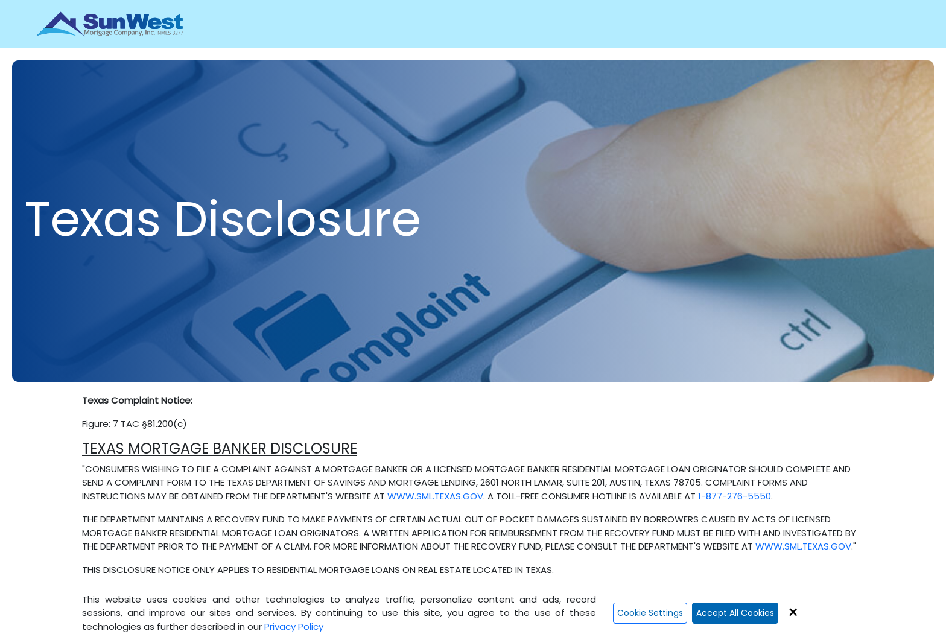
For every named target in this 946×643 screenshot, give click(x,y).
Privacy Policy (293, 626)
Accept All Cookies (735, 613)
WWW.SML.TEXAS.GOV (435, 496)
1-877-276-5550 (734, 496)
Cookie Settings (650, 613)
